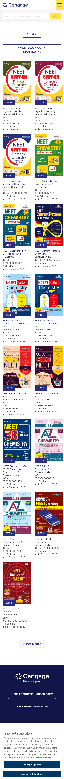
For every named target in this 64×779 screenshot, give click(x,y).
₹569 (9, 102)
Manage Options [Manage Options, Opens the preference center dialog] (32, 768)
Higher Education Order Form (32, 694)
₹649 (9, 603)
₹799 (41, 175)
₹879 (9, 245)
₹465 (41, 314)
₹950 (41, 245)
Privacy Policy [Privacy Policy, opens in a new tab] (43, 762)
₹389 (9, 175)
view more (32, 644)
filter (32, 33)
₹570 (41, 533)
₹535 (9, 314)
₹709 (41, 102)
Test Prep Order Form (32, 706)
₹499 (41, 387)
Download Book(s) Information (32, 50)
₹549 (9, 387)
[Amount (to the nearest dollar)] (26, 16)
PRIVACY (48, 727)
